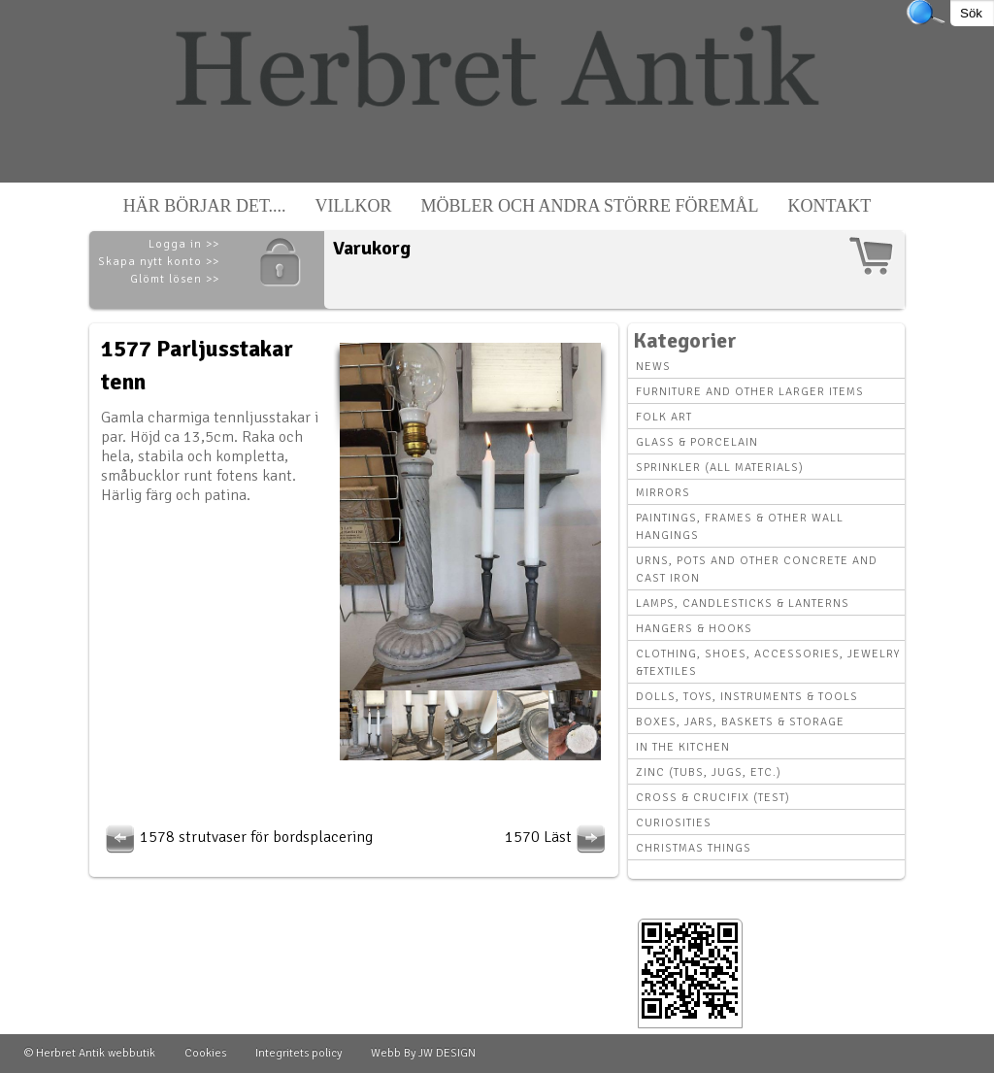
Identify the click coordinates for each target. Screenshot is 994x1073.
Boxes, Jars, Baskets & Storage (740, 722)
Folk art (664, 417)
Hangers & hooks (694, 628)
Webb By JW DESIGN (423, 1053)
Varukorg (372, 248)
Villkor (353, 206)
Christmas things (693, 848)
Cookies (205, 1053)
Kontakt (830, 206)
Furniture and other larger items (750, 392)
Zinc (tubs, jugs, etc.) (708, 772)
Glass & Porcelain (697, 442)
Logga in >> (184, 244)
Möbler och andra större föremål (590, 206)
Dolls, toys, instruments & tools (747, 696)
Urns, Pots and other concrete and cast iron (757, 569)
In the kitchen (683, 747)
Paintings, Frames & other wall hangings (740, 527)
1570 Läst (558, 837)
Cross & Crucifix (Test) (713, 797)
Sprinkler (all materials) (720, 467)
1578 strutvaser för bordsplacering (237, 837)
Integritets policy (298, 1053)
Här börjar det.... (204, 206)
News (653, 366)
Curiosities (674, 823)
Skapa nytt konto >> (158, 261)
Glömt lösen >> (174, 279)
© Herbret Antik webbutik (89, 1053)
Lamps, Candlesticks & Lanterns (742, 603)
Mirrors (663, 493)
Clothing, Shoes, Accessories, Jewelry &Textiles (768, 663)
